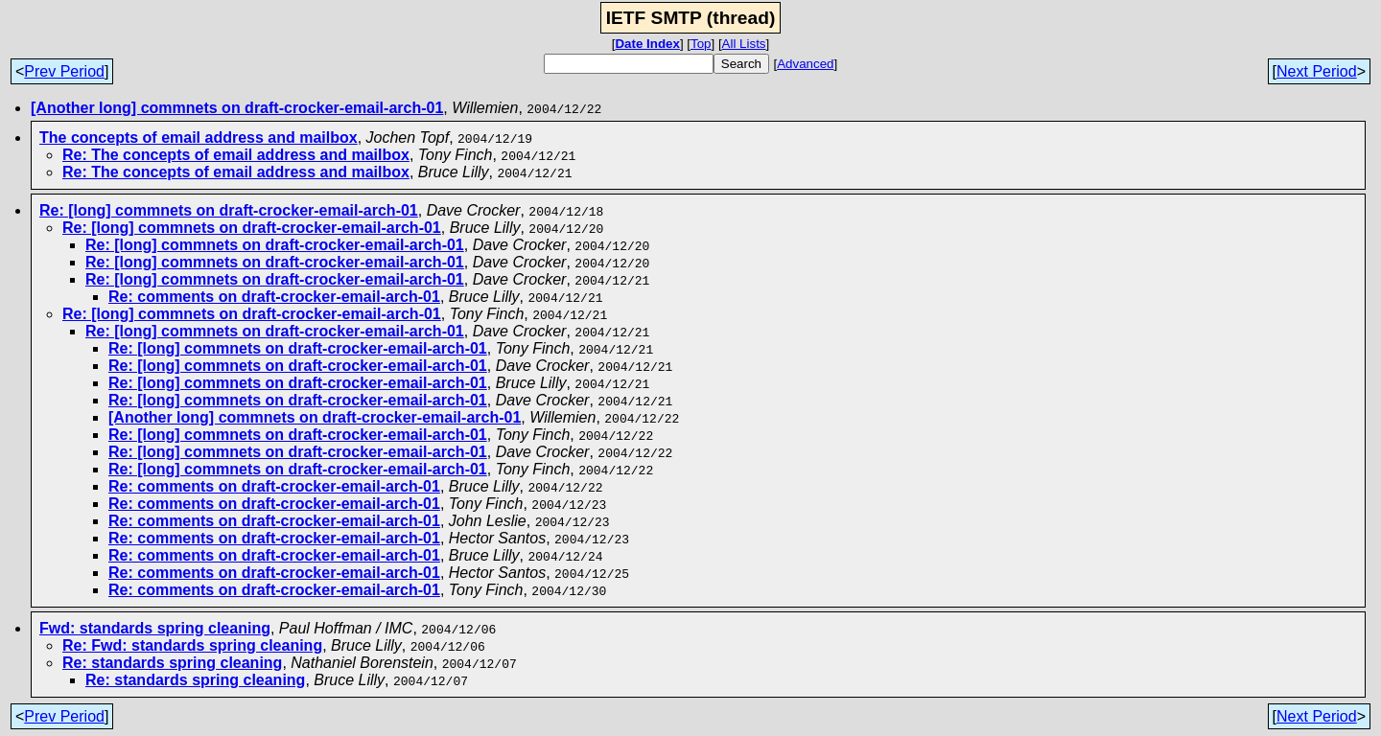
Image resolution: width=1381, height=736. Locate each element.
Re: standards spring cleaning (172, 663)
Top (701, 43)
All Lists (744, 43)
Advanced (805, 64)
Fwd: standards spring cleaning (154, 628)
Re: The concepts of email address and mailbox (236, 155)
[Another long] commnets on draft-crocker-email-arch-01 (237, 108)
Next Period (1316, 71)
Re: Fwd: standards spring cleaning (192, 645)
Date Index (647, 43)
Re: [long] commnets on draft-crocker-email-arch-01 (228, 210)
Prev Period (64, 71)
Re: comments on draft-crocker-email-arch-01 (274, 296)
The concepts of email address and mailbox (198, 137)
